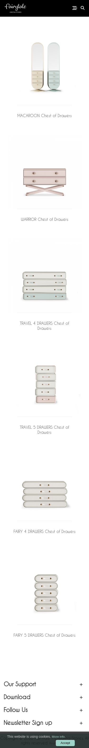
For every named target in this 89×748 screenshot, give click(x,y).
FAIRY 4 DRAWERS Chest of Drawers (44, 531)
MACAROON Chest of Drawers (44, 115)
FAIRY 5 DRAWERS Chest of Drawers (44, 635)
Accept (65, 743)
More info (58, 736)
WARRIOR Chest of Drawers (44, 219)
